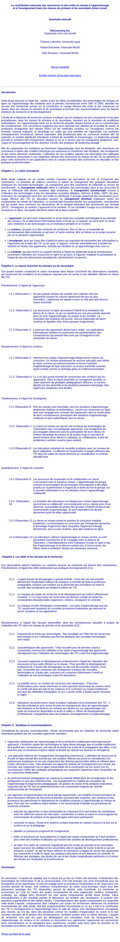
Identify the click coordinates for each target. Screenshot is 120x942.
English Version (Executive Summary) (60, 75)
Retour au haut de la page (15, 934)
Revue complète (60, 67)
